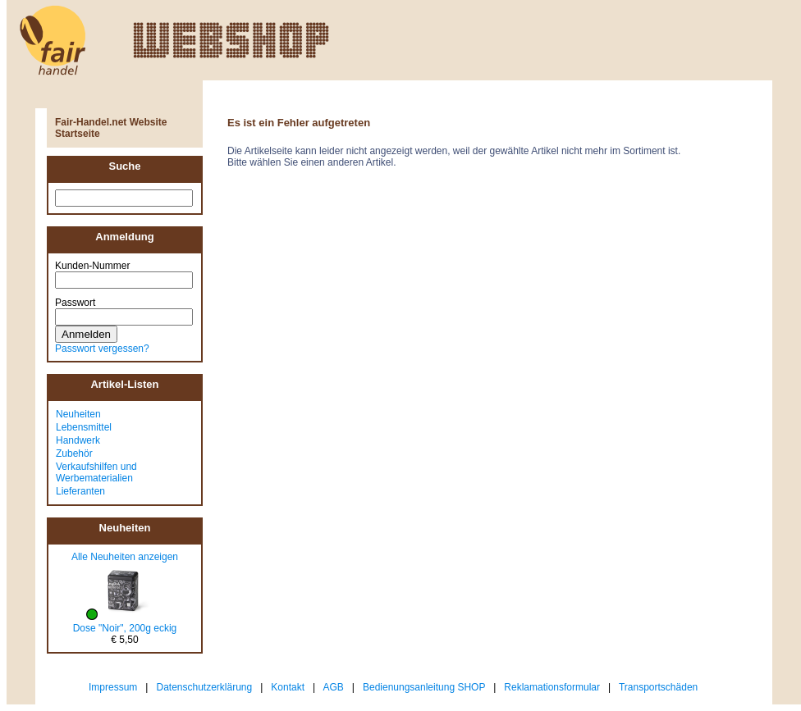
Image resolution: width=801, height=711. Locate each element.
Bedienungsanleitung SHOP (424, 687)
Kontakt (287, 687)
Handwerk (78, 440)
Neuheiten (78, 414)
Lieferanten (80, 491)
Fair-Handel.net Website (111, 122)
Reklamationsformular (552, 687)
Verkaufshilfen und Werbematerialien (96, 472)
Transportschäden (658, 687)
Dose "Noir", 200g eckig (125, 628)
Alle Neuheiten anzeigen (124, 557)
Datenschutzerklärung (204, 687)
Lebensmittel (84, 427)
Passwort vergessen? (102, 348)
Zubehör (74, 453)
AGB (333, 687)
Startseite (77, 133)
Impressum (113, 687)
